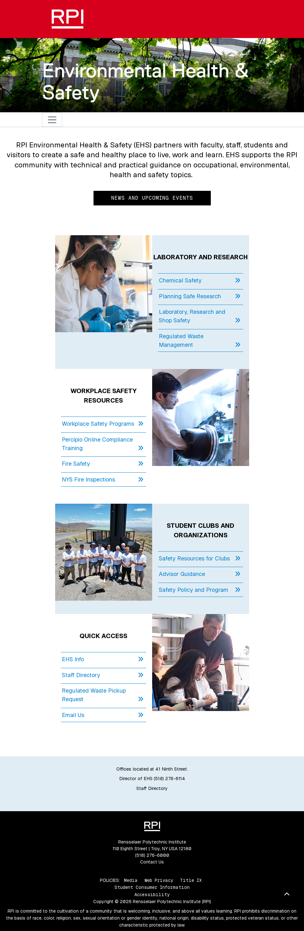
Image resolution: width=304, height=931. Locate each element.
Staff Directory (103, 675)
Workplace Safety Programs (103, 423)
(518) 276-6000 (152, 855)
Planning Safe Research (200, 296)
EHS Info (103, 659)
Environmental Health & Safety (145, 81)
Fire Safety (103, 463)
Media (131, 880)
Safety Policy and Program (200, 589)
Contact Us (152, 862)
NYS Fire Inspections (103, 479)
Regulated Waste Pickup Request (103, 695)
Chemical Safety (200, 280)
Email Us (103, 715)
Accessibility (152, 894)
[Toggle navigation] (52, 120)
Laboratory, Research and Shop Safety (200, 316)
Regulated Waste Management (200, 341)
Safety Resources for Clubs (200, 558)
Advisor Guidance (200, 574)
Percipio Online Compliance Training (103, 444)
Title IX (191, 880)
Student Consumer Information (152, 887)
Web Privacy (159, 880)
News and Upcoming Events (152, 198)
